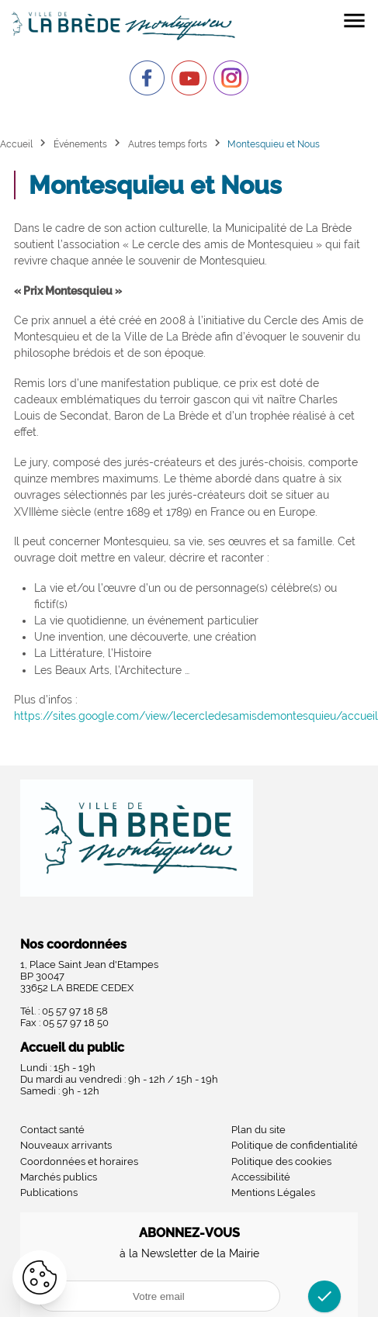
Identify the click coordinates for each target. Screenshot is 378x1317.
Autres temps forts (167, 144)
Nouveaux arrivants (66, 1145)
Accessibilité (260, 1177)
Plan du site (258, 1130)
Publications (49, 1192)
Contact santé (52, 1130)
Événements (80, 144)
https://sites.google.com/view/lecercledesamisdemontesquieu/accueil (196, 716)
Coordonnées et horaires (79, 1161)
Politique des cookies (281, 1161)
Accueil (16, 144)
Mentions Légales (273, 1192)
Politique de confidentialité (294, 1145)
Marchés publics (58, 1177)
